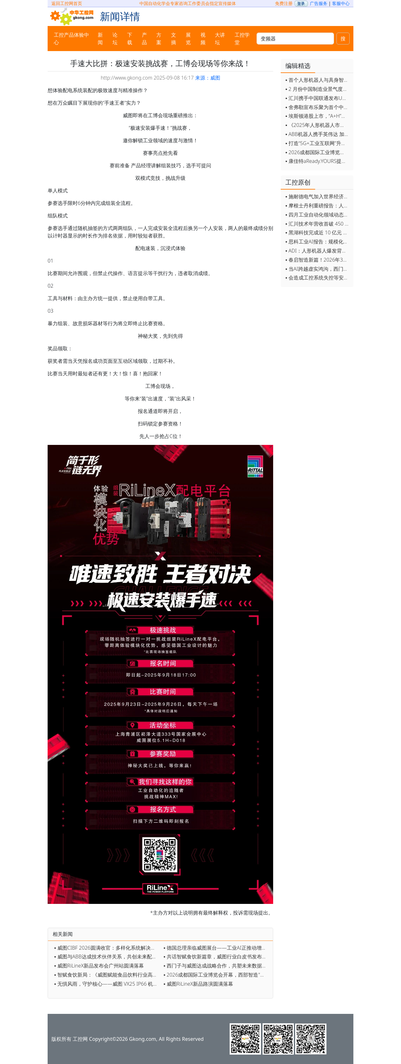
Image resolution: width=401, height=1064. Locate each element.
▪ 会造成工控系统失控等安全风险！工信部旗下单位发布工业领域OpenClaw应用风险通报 (317, 277)
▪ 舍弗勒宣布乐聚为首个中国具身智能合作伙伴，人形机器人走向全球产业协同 (317, 107)
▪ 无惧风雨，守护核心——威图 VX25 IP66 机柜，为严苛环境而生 (107, 983)
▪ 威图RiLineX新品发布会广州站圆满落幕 (99, 965)
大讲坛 (220, 38)
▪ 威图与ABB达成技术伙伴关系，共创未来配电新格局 (107, 956)
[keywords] (295, 38)
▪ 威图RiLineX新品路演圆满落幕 (198, 983)
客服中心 (341, 3)
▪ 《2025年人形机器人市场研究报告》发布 (317, 125)
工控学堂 (242, 38)
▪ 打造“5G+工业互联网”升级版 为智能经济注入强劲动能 (317, 143)
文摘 (173, 38)
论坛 (114, 38)
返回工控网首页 (66, 3)
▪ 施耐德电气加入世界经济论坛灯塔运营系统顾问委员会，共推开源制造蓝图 (317, 196)
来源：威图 (207, 77)
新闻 (100, 38)
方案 (158, 38)
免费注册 (284, 3)
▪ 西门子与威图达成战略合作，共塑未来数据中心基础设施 (217, 965)
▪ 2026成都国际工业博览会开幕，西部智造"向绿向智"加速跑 (217, 974)
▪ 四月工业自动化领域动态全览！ (317, 214)
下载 (129, 38)
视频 (203, 38)
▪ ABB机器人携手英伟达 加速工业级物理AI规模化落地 (317, 134)
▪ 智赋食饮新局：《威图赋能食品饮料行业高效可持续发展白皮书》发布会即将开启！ (107, 974)
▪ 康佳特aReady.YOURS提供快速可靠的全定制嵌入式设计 (317, 161)
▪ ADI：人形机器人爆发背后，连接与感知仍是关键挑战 (317, 250)
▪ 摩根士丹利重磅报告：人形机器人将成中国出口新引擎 (317, 205)
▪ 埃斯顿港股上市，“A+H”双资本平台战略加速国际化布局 (317, 115)
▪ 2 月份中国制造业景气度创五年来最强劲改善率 (317, 89)
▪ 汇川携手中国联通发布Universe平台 (317, 98)
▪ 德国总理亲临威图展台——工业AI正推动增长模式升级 (217, 947)
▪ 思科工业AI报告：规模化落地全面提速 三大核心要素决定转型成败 (317, 241)
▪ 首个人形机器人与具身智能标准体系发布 (317, 79)
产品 (144, 38)
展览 (188, 38)
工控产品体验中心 (71, 38)
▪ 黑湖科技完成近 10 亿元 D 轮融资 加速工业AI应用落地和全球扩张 (317, 232)
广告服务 (318, 3)
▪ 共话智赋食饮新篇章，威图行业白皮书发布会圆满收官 (217, 956)
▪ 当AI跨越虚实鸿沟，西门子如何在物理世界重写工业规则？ (317, 268)
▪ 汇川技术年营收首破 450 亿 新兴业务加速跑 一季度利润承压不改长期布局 (317, 223)
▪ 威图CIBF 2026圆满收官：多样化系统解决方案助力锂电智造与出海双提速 (107, 947)
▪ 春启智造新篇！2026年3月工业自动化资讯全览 (317, 259)
